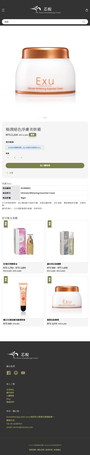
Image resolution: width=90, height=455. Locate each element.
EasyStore (57, 445)
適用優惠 (10, 142)
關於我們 (10, 392)
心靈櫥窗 (10, 395)
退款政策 (49, 449)
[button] (3, 10)
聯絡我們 (10, 402)
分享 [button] (9, 173)
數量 (7, 153)
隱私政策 (40, 449)
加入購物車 (45, 165)
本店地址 (10, 389)
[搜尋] (84, 21)
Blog (8, 399)
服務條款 (32, 449)
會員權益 (57, 449)
